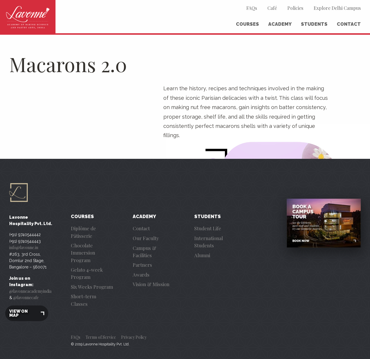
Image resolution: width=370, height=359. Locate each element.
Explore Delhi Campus (337, 8)
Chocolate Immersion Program (83, 252)
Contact (349, 24)
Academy (280, 24)
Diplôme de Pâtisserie (83, 232)
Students (314, 24)
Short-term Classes (83, 300)
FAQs (251, 8)
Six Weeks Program (92, 286)
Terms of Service (101, 337)
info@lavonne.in (23, 247)
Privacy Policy (134, 337)
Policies (295, 8)
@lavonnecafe (26, 297)
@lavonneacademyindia (30, 291)
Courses (247, 24)
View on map (26, 313)
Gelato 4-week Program (87, 273)
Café (272, 8)
